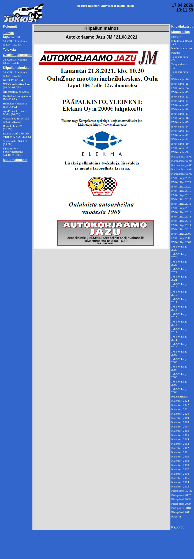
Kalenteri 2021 (180, 409)
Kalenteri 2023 (180, 400)
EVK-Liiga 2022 (181, 177)
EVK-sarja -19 (179, 105)
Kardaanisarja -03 (181, 173)
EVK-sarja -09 (179, 147)
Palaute (175, 52)
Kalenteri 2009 (180, 460)
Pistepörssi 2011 (181, 512)
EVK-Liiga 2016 (181, 203)
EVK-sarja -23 (179, 92)
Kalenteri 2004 (180, 482)
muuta (121, 5)
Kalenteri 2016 (180, 430)
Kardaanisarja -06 (181, 160)
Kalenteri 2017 (180, 426)
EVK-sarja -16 (179, 117)
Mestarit (176, 36)
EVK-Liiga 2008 (181, 237)
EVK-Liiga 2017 (181, 199)
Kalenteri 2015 (180, 435)
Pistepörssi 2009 (181, 503)
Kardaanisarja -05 (181, 165)
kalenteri (93, 5)
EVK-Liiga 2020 (181, 186)
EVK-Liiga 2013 (181, 216)
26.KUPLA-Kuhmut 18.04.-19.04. (15, 61)
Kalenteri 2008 (180, 465)
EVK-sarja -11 (179, 139)
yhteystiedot (108, 5)
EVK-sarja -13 (179, 130)
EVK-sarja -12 (179, 135)
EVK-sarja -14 (179, 126)
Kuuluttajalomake (181, 48)
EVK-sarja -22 (179, 96)
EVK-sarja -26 (179, 79)
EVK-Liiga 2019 (181, 190)
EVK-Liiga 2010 (181, 229)
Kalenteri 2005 (180, 477)
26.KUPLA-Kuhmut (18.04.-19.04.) (15, 74)
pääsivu (82, 5)
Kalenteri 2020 (180, 413)
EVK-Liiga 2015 (181, 207)
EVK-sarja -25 (179, 83)
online (130, 5)
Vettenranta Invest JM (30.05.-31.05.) (16, 120)
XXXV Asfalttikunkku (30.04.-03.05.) (16, 85)
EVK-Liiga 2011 (181, 225)
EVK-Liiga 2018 (181, 195)
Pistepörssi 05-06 (181, 490)
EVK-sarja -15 (179, 122)
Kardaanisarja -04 (181, 169)
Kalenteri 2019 (180, 417)
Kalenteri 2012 (180, 447)
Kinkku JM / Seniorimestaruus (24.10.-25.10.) (13, 151)
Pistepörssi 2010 (181, 507)
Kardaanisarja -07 (181, 156)
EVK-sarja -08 (179, 152)
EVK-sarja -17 (179, 113)
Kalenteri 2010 (180, 456)
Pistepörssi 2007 (181, 495)
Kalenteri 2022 (180, 405)
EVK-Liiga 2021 (181, 182)
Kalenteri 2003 (180, 486)
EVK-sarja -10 (179, 143)
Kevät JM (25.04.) (14, 79)
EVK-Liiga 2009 (181, 233)
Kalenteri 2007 (180, 469)
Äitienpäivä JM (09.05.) (17, 91)
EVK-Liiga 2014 (181, 212)
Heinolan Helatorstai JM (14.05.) (15, 105)
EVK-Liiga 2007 (181, 242)
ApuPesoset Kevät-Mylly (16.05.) (14, 112)
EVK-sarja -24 (179, 87)
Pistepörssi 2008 (181, 499)
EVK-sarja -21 (179, 100)
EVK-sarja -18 (179, 109)
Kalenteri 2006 (180, 473)
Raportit (176, 516)
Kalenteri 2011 (180, 452)
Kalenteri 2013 (180, 443)
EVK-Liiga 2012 (181, 220)
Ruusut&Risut (179, 396)
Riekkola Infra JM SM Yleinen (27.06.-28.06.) (17, 135)
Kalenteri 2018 (180, 422)
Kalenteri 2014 (180, 439)
